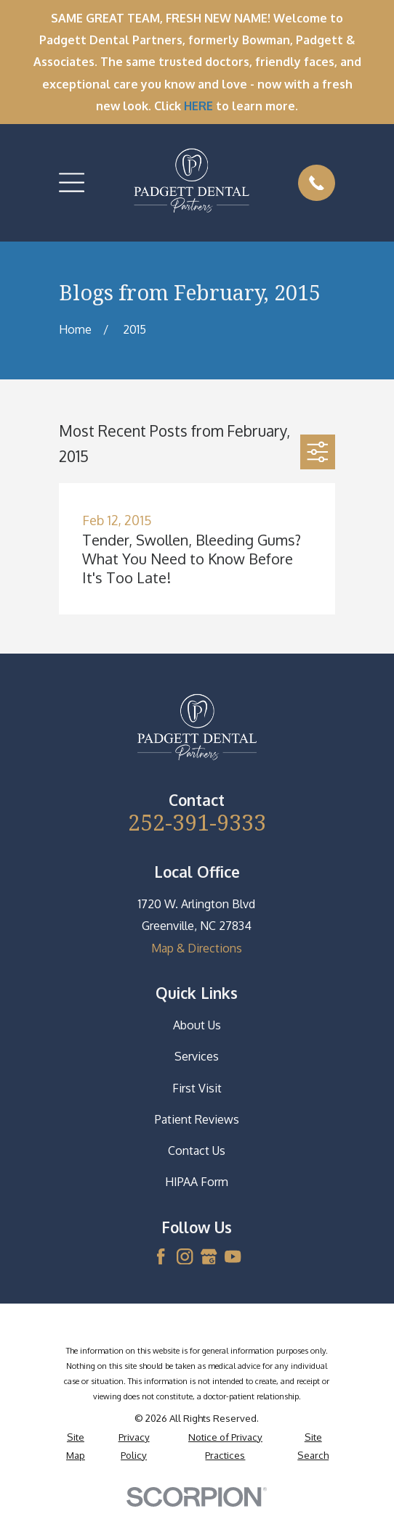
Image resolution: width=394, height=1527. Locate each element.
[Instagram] (185, 1256)
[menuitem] (75, 1446)
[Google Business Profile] (209, 1256)
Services (196, 1056)
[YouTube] (233, 1256)
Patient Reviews (197, 1119)
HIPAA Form (196, 1181)
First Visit (197, 1088)
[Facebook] (161, 1256)
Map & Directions (196, 948)
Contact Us (196, 1150)
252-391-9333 (197, 822)
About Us (197, 1025)
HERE (198, 106)
